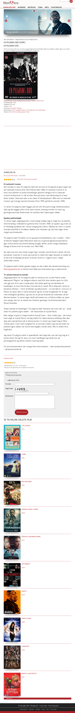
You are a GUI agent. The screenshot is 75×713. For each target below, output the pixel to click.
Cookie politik (43, 706)
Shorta (23, 591)
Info (47, 7)
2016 (22, 458)
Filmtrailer (56, 7)
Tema (40, 7)
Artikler (31, 7)
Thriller (33, 101)
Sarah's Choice (26, 618)
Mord (10, 112)
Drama (28, 101)
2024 (23, 568)
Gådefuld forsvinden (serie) (30, 537)
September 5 (25, 564)
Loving (23, 454)
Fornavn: (8, 384)
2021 (22, 540)
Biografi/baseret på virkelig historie (15, 101)
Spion (24, 112)
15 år (10, 106)
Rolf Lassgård (16, 110)
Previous (6, 20)
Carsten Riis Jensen (12, 176)
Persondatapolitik (53, 706)
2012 (22, 429)
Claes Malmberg (40, 110)
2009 (23, 622)
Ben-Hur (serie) (26, 482)
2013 (14, 103)
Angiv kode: (9, 388)
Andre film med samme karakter (27, 179)
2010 (22, 485)
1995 (22, 677)
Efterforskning (17, 112)
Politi (27, 112)
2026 (23, 513)
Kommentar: (9, 396)
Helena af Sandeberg (28, 110)
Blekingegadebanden (12, 269)
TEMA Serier (40, 101)
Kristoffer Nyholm (16, 108)
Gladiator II (25, 646)
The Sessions (25, 426)
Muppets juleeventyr (28, 674)
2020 (23, 595)
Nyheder (21, 7)
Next (69, 20)
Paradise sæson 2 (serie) (29, 509)
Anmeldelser (9, 7)
